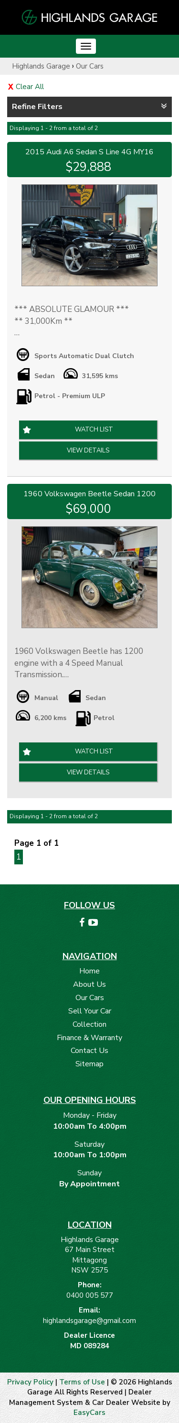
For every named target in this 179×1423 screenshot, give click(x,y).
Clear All (30, 86)
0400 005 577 (89, 1295)
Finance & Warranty (89, 1037)
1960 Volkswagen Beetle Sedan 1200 (89, 494)
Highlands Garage (41, 66)
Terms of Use (83, 1382)
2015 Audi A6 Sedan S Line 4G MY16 (89, 152)
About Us (89, 984)
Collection (89, 1024)
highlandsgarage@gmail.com (89, 1320)
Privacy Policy (31, 1382)
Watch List (94, 429)
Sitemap (89, 1064)
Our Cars (90, 66)
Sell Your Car (89, 1011)
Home (89, 971)
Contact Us (89, 1050)
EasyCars (89, 1412)
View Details (88, 450)
